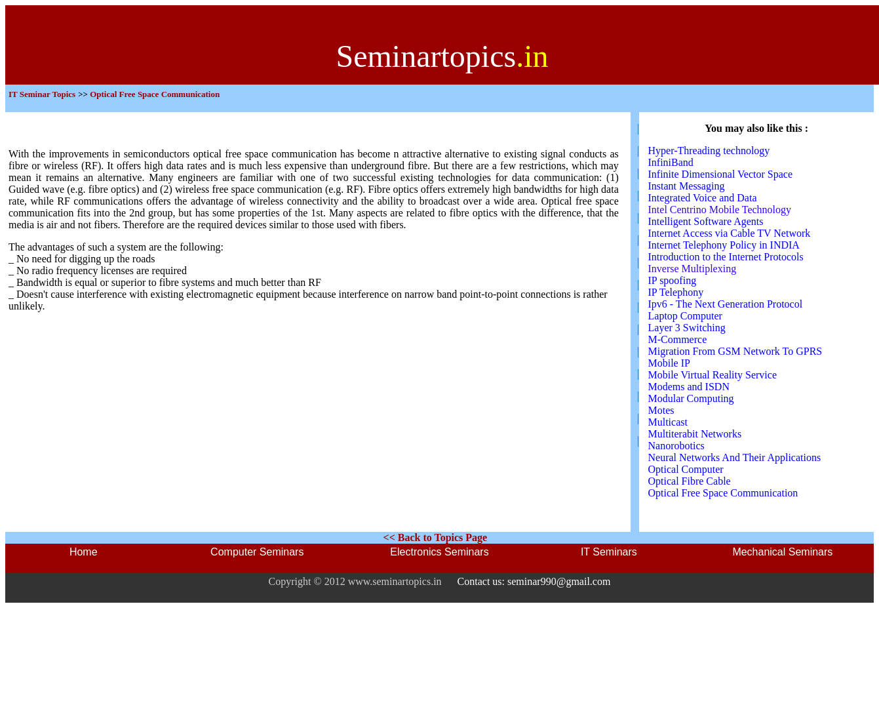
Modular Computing (691, 398)
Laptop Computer (685, 315)
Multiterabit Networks (695, 433)
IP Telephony (676, 292)
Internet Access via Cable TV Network (729, 233)
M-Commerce (677, 339)
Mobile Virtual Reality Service (712, 374)
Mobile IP (669, 363)
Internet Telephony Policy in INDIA (724, 245)
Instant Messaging (686, 186)
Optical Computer (686, 469)
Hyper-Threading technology (709, 150)
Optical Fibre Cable (689, 481)
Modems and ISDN (689, 386)
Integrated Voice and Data (702, 197)
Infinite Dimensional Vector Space (720, 174)
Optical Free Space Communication (723, 492)
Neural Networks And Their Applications (734, 457)
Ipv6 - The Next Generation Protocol (725, 304)
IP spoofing (672, 280)
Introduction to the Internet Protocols (726, 256)
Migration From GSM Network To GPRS (735, 351)
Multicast (668, 422)
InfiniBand (670, 162)
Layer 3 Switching (687, 327)
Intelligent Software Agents (706, 221)
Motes (661, 410)
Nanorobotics (676, 445)
